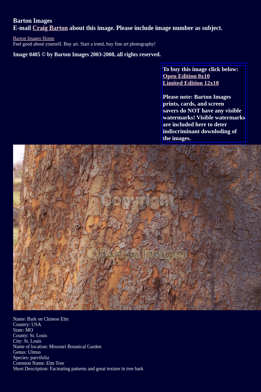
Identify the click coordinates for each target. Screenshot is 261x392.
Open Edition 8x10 (186, 76)
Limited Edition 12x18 (191, 83)
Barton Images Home (33, 38)
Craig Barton (50, 27)
